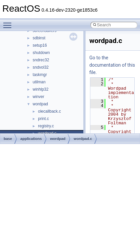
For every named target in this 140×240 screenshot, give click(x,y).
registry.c (46, 126)
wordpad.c (83, 139)
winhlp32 (40, 89)
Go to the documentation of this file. (112, 65)
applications (31, 139)
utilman (39, 82)
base (8, 139)
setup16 (40, 45)
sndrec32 (41, 60)
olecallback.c (49, 111)
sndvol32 (41, 67)
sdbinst (39, 38)
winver (38, 96)
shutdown (41, 52)
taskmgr (40, 74)
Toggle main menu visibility (9, 22)
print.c (43, 118)
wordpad (40, 104)
